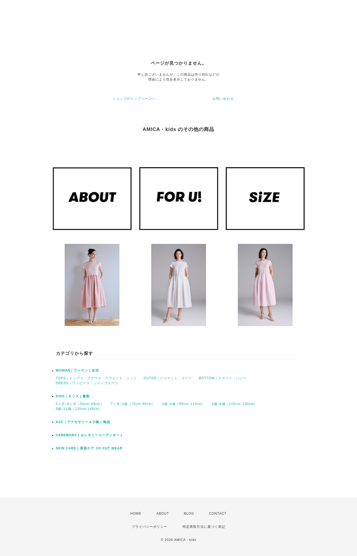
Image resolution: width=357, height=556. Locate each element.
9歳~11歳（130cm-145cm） (79, 409)
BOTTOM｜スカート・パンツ (223, 378)
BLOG (189, 513)
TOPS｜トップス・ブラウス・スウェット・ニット (96, 378)
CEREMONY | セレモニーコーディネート (89, 435)
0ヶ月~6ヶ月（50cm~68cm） (80, 404)
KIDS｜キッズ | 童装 (73, 396)
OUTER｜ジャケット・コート (168, 378)
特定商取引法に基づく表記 (203, 527)
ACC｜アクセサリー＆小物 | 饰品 (83, 422)
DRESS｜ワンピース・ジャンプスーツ (87, 383)
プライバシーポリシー (149, 527)
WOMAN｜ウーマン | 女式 (77, 370)
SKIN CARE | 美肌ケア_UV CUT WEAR (89, 448)
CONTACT (218, 513)
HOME (135, 513)
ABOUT (162, 513)
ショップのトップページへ (134, 99)
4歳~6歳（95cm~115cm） (183, 404)
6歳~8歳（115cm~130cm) (233, 404)
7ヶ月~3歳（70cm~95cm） (133, 404)
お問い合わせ (223, 99)
